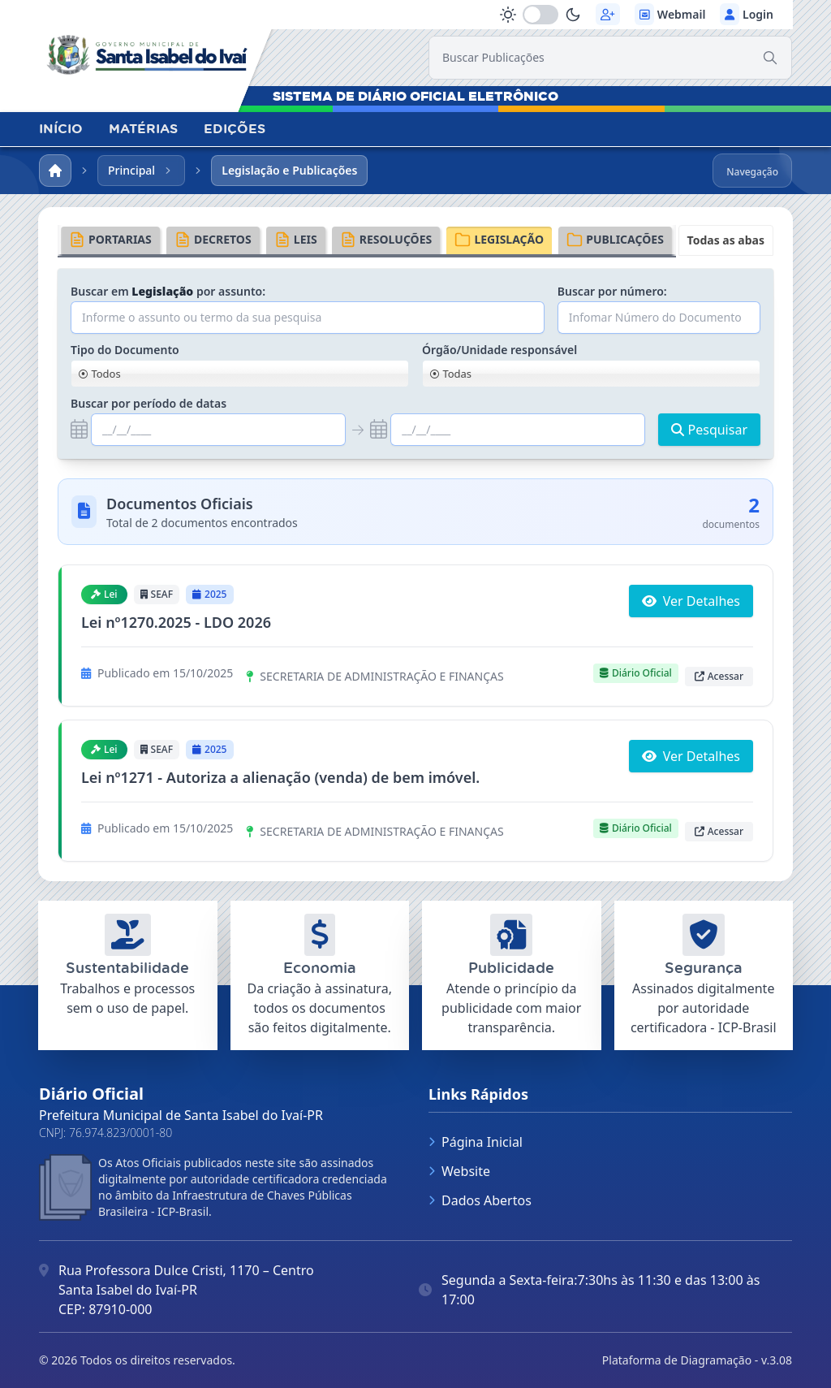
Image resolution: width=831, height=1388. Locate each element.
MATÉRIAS (143, 128)
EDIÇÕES (234, 128)
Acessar (719, 676)
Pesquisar (709, 430)
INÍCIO (61, 128)
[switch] (540, 14)
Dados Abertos (480, 1200)
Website (459, 1171)
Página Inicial (475, 1142)
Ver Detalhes (691, 601)
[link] (151, 51)
